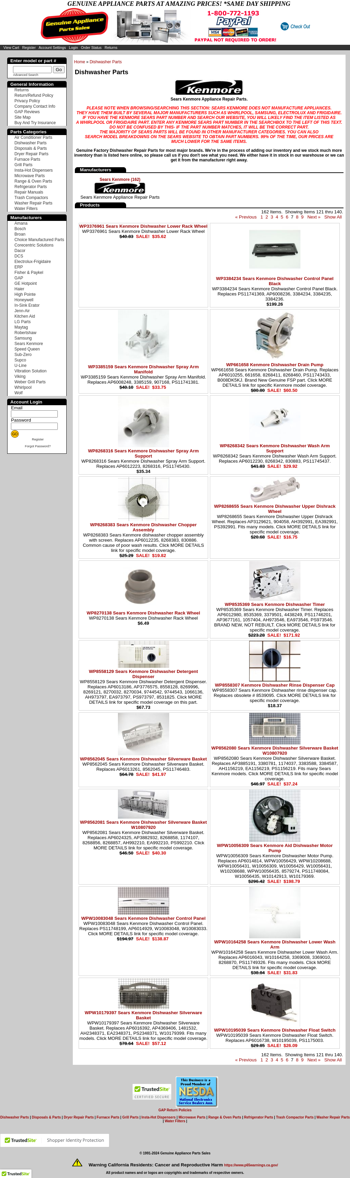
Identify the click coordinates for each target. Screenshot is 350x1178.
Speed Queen (27, 349)
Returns (111, 47)
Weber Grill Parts (29, 382)
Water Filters (26, 208)
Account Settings (52, 47)
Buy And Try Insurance (35, 122)
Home (79, 61)
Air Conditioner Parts (33, 137)
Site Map (22, 117)
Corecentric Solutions (33, 245)
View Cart (11, 47)
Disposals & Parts (30, 148)
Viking (19, 376)
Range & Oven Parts (33, 181)
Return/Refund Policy (33, 95)
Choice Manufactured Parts (39, 239)
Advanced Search (25, 75)
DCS (18, 256)
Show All (333, 217)
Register (29, 47)
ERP (18, 267)
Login (73, 47)
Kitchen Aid (24, 316)
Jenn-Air (22, 310)
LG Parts (22, 321)
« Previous (246, 217)
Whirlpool (22, 387)
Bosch (20, 228)
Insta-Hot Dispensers (33, 170)
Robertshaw (25, 332)
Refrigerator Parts (30, 186)
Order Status (91, 47)
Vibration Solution (30, 371)
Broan (19, 234)
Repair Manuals (28, 192)
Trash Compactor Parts (294, 1117)
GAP (18, 278)
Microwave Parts (29, 175)
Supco (20, 360)
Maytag (21, 327)
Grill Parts (23, 164)
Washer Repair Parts (33, 203)
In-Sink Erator (26, 305)
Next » (314, 217)
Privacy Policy (27, 100)
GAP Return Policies (174, 1110)
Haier (19, 289)
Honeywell (23, 299)
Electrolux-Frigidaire (32, 261)
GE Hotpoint (25, 283)
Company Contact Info (34, 106)
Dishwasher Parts (106, 61)
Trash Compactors (31, 197)
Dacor (19, 250)
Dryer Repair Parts (31, 153)
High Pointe (25, 294)
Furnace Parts (27, 159)
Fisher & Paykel (28, 272)
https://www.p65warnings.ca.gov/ (251, 1165)
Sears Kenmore (28, 343)
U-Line (20, 365)
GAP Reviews (27, 111)
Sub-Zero (22, 354)
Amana (20, 223)
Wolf (18, 393)
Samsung (23, 338)
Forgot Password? (38, 446)
